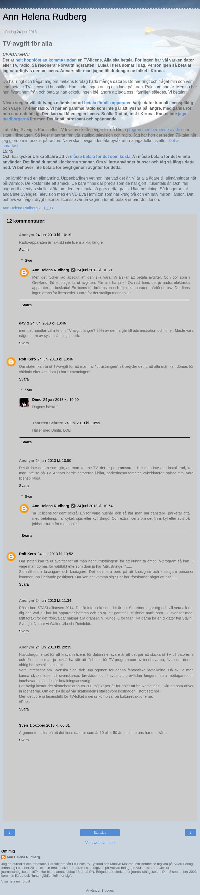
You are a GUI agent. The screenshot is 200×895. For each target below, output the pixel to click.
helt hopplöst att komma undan (46, 60)
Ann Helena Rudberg (45, 17)
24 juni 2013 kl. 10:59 (82, 423)
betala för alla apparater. (108, 103)
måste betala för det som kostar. (101, 156)
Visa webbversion (100, 843)
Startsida (100, 833)
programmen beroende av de (154, 129)
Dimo (36, 399)
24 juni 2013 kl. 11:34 (53, 600)
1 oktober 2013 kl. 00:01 (49, 725)
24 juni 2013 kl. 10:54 (95, 506)
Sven (23, 725)
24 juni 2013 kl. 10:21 (95, 270)
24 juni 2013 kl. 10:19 (53, 235)
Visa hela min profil (15, 881)
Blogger (107, 890)
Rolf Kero (27, 359)
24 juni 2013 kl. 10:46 (48, 323)
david (24, 323)
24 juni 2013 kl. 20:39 (53, 647)
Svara (24, 250)
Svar (29, 260)
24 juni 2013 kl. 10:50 (61, 399)
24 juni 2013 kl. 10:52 (55, 554)
